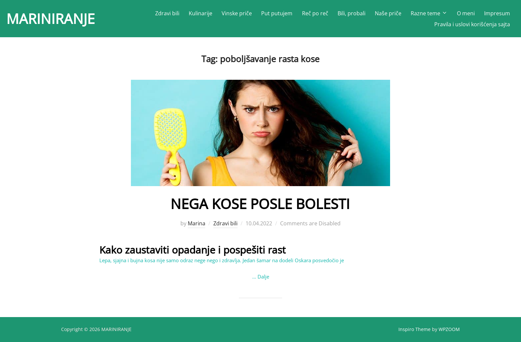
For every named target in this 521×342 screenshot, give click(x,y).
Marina (196, 223)
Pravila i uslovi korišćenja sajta (472, 24)
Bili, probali (351, 13)
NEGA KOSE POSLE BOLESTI (260, 203)
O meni (466, 13)
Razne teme (429, 13)
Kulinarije (200, 13)
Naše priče (388, 13)
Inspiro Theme (414, 329)
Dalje (263, 276)
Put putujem (276, 13)
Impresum (497, 13)
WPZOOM (449, 329)
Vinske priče (237, 13)
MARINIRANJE (50, 18)
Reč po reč (315, 13)
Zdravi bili (167, 13)
